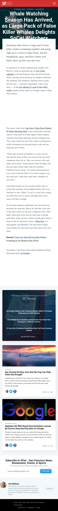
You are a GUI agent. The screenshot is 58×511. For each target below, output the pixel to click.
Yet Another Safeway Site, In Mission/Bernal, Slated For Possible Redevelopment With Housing (29, 311)
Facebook (31, 507)
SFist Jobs (26, 502)
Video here (39, 221)
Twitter (38, 507)
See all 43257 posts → (29, 336)
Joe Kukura (39, 9)
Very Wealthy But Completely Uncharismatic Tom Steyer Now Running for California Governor (29, 320)
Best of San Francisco (37, 502)
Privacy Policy (18, 505)
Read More (49, 488)
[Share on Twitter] (11, 390)
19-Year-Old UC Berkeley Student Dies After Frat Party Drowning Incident (29, 328)
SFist (15, 502)
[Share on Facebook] (15, 390)
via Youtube (25, 253)
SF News (30, 9)
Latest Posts (22, 507)
